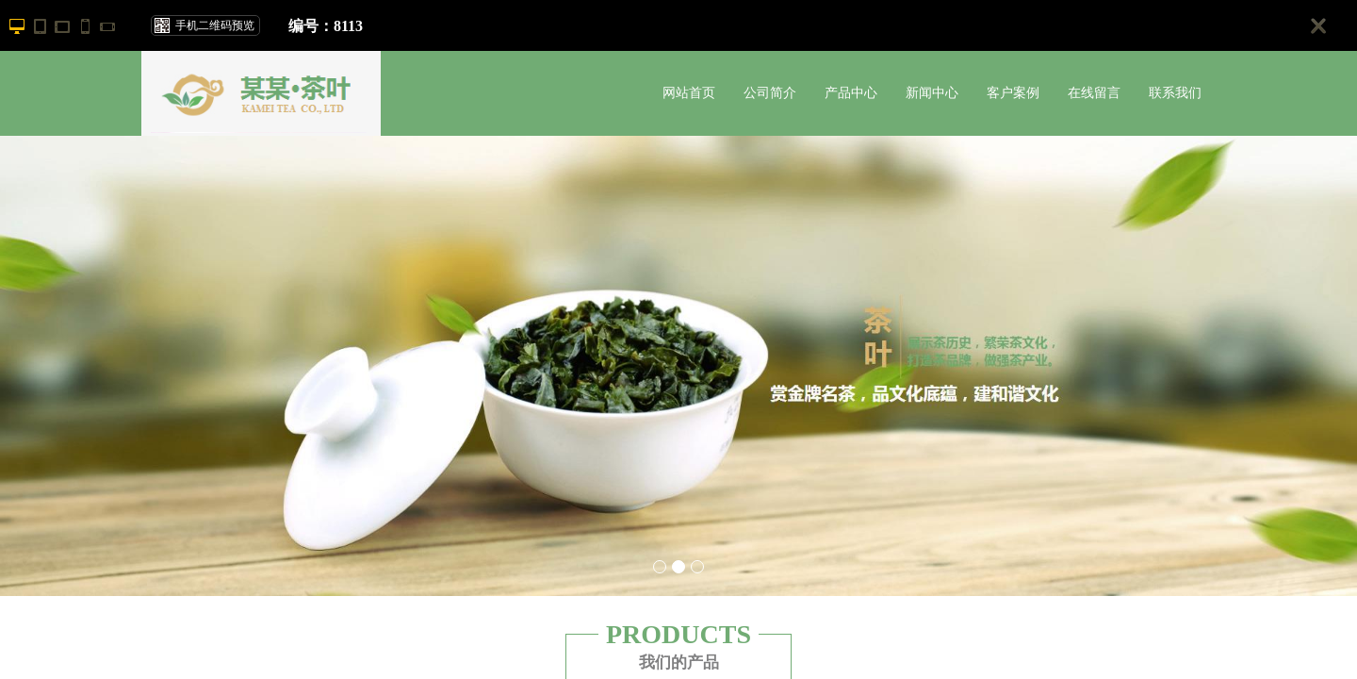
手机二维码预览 (214, 25)
